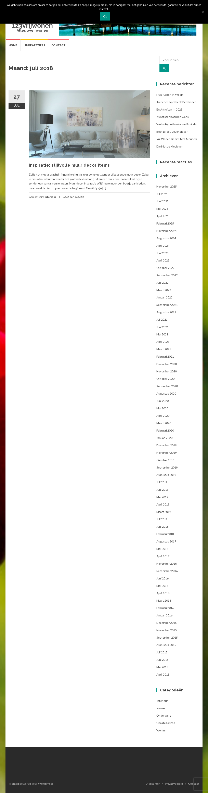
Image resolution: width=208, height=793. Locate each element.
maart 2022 (163, 290)
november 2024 (166, 230)
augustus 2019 (166, 474)
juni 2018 (162, 526)
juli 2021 (162, 319)
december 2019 (166, 445)
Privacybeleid (174, 783)
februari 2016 (165, 608)
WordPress (45, 783)
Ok (105, 16)
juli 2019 (162, 482)
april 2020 (162, 415)
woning (161, 730)
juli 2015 (162, 652)
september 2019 (167, 467)
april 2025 (162, 216)
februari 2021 (165, 356)
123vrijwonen (32, 25)
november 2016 (166, 563)
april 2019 (162, 504)
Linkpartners (34, 45)
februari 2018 (165, 534)
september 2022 (167, 275)
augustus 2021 (166, 312)
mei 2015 (162, 667)
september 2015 (167, 637)
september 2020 (167, 386)
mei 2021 (162, 334)
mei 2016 (162, 585)
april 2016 (162, 593)
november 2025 (166, 186)
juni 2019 (162, 489)
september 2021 (167, 304)
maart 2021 (163, 349)
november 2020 (166, 371)
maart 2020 (163, 423)
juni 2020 (162, 400)
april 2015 (162, 674)
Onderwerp (163, 715)
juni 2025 (162, 201)
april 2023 (162, 260)
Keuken (161, 708)
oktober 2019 (165, 460)
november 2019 (166, 452)
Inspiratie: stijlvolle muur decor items (69, 165)
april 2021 (162, 341)
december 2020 (166, 364)
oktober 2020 (165, 378)
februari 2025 (165, 223)
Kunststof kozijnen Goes (172, 116)
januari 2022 (164, 297)
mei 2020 (162, 408)
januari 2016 (164, 615)
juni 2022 (162, 282)
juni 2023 (162, 253)
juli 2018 (162, 519)
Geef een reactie (73, 197)
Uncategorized (165, 723)
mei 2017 (162, 548)
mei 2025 (162, 208)
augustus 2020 (166, 393)
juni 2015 (162, 659)
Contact (58, 45)
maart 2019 (163, 511)
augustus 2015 (166, 645)
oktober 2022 (165, 267)
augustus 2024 (166, 238)
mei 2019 (162, 497)
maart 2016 (163, 600)
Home (13, 45)
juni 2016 (162, 578)
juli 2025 (162, 194)
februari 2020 (165, 430)
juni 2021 (162, 327)
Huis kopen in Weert (169, 94)
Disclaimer (152, 783)
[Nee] (203, 12)
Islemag (14, 783)
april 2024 (162, 245)
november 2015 (166, 630)
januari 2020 (164, 437)
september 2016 (167, 571)
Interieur (50, 197)
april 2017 (162, 556)
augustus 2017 (166, 541)
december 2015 (166, 622)
